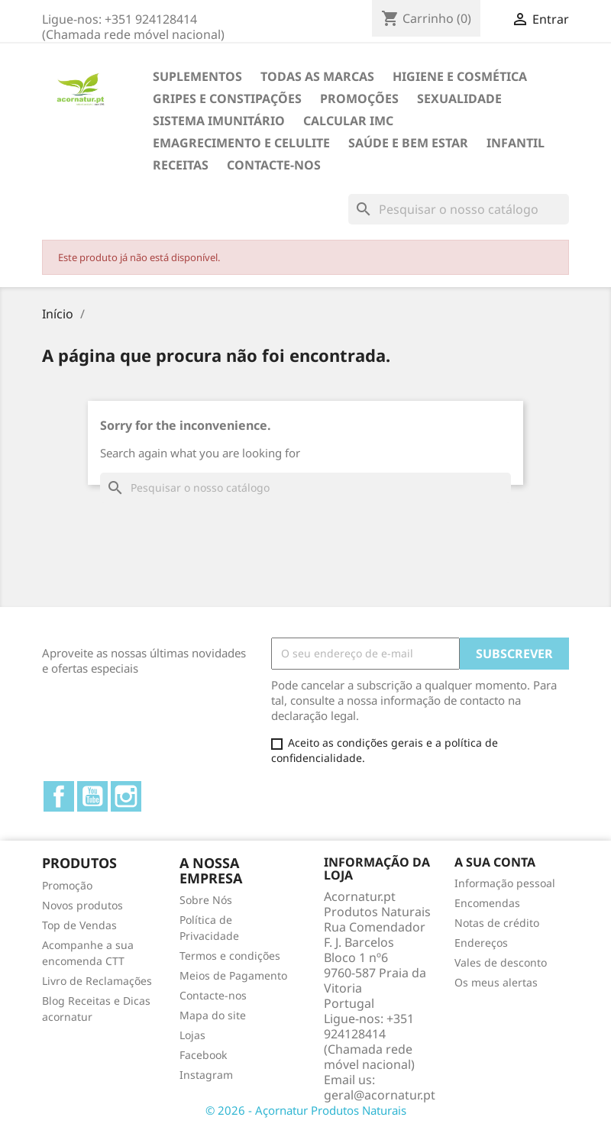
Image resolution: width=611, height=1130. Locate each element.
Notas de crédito (496, 922)
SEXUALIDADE (459, 98)
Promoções (359, 98)
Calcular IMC (348, 120)
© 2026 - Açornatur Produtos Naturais (305, 1110)
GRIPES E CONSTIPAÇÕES (227, 98)
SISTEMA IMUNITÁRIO (219, 120)
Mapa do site (212, 1015)
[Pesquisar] (458, 209)
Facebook (59, 796)
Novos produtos (82, 905)
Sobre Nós (205, 900)
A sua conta (494, 862)
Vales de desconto (500, 962)
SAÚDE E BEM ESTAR (408, 142)
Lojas (192, 1035)
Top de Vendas (79, 925)
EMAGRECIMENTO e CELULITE (241, 142)
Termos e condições (229, 955)
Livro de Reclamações (97, 980)
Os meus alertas (496, 982)
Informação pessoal (504, 883)
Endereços (481, 942)
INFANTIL (516, 142)
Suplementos (197, 76)
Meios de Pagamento (233, 975)
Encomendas (487, 903)
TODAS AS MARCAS (317, 76)
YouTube (92, 796)
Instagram (126, 796)
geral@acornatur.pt (379, 1094)
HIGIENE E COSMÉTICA (460, 76)
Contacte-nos (274, 165)
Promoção (67, 885)
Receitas (181, 165)
